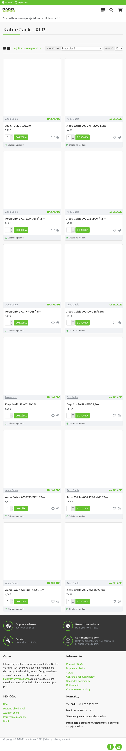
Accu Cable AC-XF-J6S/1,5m (23, 311)
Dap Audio (11, 397)
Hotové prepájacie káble (29, 18)
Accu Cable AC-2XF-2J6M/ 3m (24, 590)
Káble (11, 18)
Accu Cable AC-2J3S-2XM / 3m (25, 497)
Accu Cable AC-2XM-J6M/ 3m (85, 590)
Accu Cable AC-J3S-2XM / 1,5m (86, 218)
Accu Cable (11, 118)
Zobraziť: (109, 48)
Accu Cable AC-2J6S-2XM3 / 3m (87, 497)
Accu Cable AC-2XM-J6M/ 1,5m (25, 218)
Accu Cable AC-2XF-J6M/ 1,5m (86, 125)
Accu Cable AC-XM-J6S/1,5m (85, 311)
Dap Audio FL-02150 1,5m (21, 404)
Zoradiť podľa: (53, 48)
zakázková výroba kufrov (16, 678)
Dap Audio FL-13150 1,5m (82, 404)
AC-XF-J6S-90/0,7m (18, 125)
